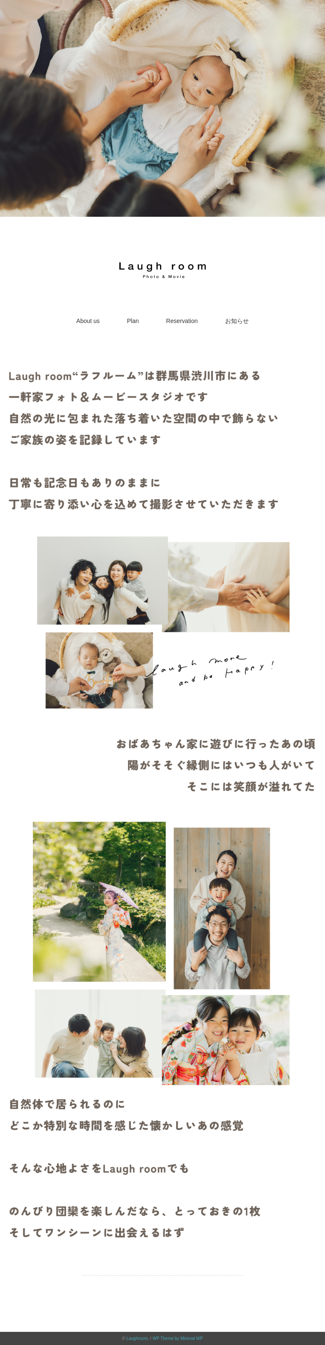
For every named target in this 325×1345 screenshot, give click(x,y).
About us (87, 321)
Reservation (182, 321)
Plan (133, 321)
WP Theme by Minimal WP (177, 1338)
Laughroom (137, 1338)
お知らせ (237, 321)
